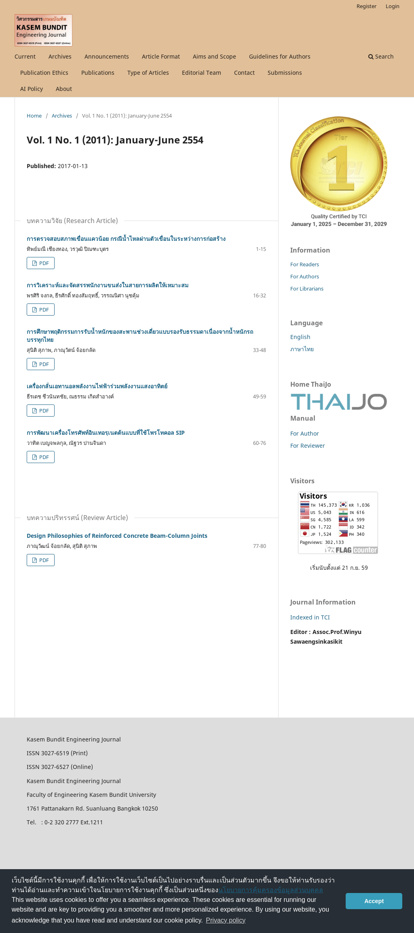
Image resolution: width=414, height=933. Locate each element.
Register (366, 6)
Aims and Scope (214, 56)
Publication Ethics (44, 72)
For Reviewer (307, 445)
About (64, 89)
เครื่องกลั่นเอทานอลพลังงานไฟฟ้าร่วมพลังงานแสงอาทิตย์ (97, 386)
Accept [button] (374, 901)
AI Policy (31, 89)
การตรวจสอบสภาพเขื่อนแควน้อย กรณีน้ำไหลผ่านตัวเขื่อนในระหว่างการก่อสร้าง (126, 238)
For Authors (304, 276)
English (300, 337)
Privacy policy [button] (225, 920)
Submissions (285, 72)
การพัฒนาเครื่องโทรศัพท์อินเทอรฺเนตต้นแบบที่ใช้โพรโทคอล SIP (106, 432)
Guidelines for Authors (279, 56)
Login (392, 6)
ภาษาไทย (302, 349)
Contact (244, 72)
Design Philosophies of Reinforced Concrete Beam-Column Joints (117, 535)
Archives (60, 56)
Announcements (106, 56)
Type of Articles (148, 72)
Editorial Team (201, 72)
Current (25, 56)
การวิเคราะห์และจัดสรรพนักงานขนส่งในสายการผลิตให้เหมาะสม (107, 285)
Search (381, 56)
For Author (304, 433)
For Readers (304, 264)
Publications (97, 72)
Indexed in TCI (310, 617)
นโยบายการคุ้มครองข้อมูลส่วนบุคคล (270, 890)
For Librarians (306, 288)
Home (34, 115)
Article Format (161, 56)
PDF (43, 263)
